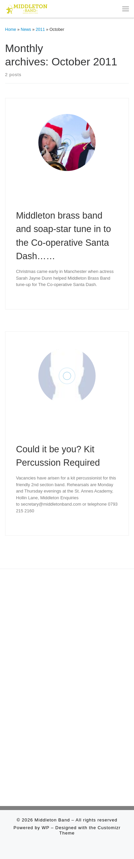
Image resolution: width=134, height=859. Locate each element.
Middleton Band (52, 819)
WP (45, 827)
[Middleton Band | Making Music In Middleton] (26, 8)
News (26, 29)
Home (10, 29)
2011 (40, 29)
